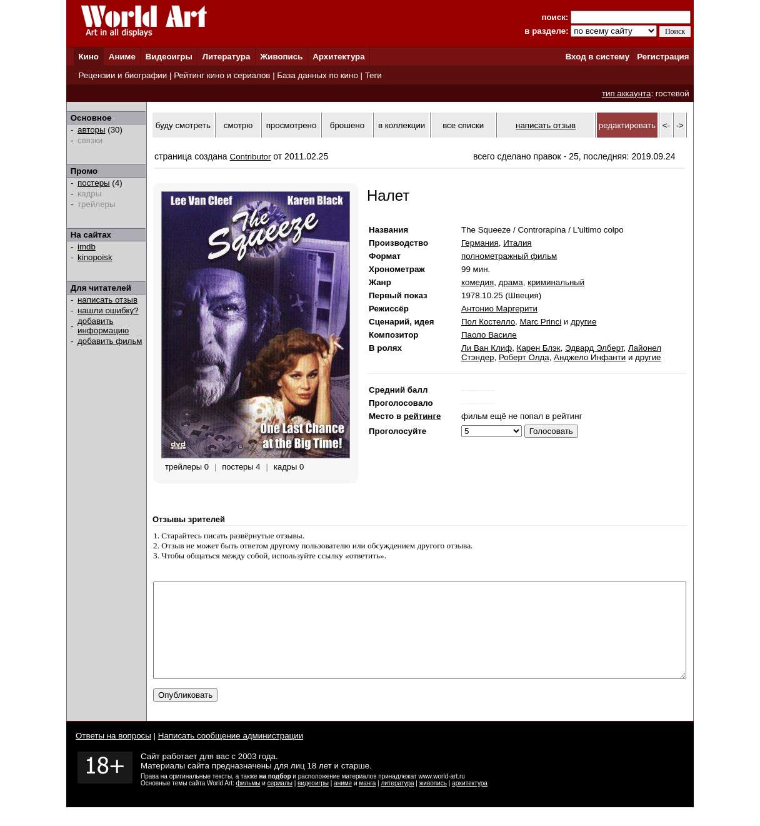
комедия (477, 282)
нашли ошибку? (108, 310)
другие (583, 321)
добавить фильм (110, 341)
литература (397, 801)
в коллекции (401, 125)
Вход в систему (597, 56)
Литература (226, 56)
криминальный (556, 282)
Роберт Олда (524, 357)
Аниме (122, 56)
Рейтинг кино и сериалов (222, 75)
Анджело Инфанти (590, 357)
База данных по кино (317, 75)
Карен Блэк (539, 348)
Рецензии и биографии (122, 75)
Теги (373, 75)
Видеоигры (169, 56)
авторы (92, 129)
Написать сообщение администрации (230, 754)
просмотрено (291, 125)
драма (511, 282)
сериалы (280, 801)
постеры (94, 183)
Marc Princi (540, 321)
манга (367, 801)
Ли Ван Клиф (486, 348)
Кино (88, 56)
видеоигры (313, 801)
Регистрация (663, 56)
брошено (347, 125)
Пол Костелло (488, 321)
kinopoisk (95, 257)
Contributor (250, 156)
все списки (463, 125)
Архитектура (338, 56)
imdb (87, 246)
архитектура (470, 801)
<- (666, 125)
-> (680, 125)
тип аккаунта (626, 93)
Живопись (281, 56)
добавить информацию (103, 325)
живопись (433, 801)
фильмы (248, 801)
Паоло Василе (489, 335)
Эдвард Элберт (594, 348)
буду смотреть (183, 125)
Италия (517, 243)
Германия (480, 243)
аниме (343, 801)
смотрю (238, 125)
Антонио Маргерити (499, 308)
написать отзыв (108, 300)
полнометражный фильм (509, 256)
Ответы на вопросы (113, 754)
